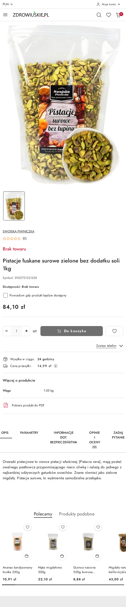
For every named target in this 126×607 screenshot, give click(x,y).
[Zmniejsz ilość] (6, 331)
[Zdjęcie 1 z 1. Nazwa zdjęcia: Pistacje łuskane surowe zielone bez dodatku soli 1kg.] (14, 205)
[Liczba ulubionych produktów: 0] (108, 14)
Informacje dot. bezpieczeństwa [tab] (63, 437)
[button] (15, 238)
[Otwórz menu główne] (5, 14)
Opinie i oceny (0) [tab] (94, 440)
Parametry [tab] (29, 433)
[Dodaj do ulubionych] (114, 331)
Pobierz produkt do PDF (23, 405)
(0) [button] (25, 238)
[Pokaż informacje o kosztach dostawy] (55, 365)
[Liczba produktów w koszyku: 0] (118, 14)
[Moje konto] (108, 4)
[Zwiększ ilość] (26, 331)
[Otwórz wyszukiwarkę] (98, 14)
